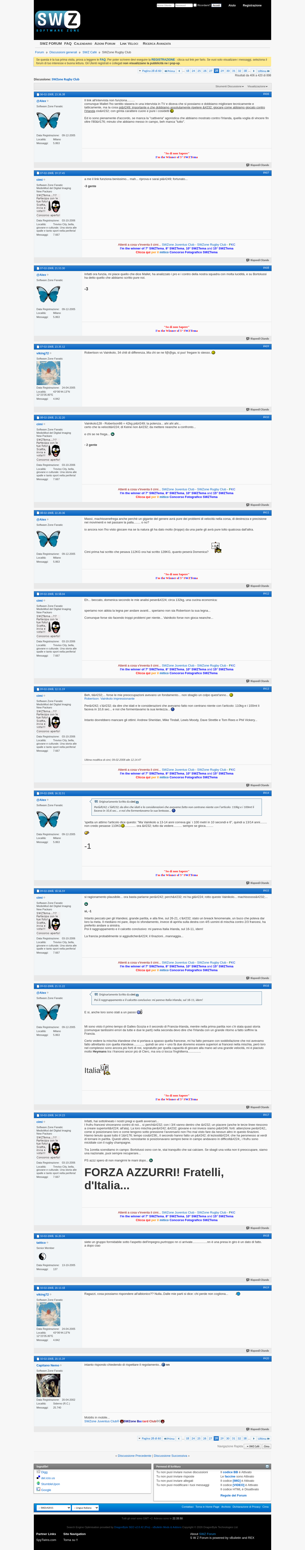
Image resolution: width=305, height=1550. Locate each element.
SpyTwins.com (46, 1540)
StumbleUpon (50, 1484)
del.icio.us (48, 1478)
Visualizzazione (256, 86)
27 (210, 71)
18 (187, 71)
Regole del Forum (233, 1495)
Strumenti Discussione (229, 86)
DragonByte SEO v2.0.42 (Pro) (132, 1527)
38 (245, 71)
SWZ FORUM (51, 43)
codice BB (230, 1472)
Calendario (83, 43)
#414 (266, 792)
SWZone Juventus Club (178, 244)
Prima (169, 71)
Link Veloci (129, 43)
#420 (266, 1358)
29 (222, 71)
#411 (266, 512)
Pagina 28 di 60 (151, 71)
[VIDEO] (238, 1485)
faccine (230, 1476)
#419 (266, 1287)
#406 (266, 94)
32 (239, 71)
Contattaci (188, 1506)
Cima (266, 1446)
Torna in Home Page (207, 1506)
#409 (266, 346)
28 (216, 71)
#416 (266, 985)
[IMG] (237, 1480)
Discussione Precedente (134, 1455)
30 (227, 71)
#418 (266, 1235)
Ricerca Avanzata (157, 43)
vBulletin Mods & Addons (167, 1527)
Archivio (226, 1506)
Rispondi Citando (258, 165)
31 (233, 71)
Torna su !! (70, 1540)
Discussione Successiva (170, 1455)
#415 (266, 890)
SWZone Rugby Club (65, 79)
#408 (266, 267)
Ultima (264, 71)
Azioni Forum (105, 43)
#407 (266, 172)
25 (199, 71)
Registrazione (252, 5)
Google (46, 1490)
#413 (266, 688)
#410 (266, 417)
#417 (266, 1114)
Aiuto (232, 5)
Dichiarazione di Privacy (246, 1506)
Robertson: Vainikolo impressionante (109, 698)
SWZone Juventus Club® (101, 1421)
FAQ (67, 43)
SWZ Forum (207, 1534)
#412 (266, 593)
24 (193, 71)
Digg (44, 1472)
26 (204, 71)
